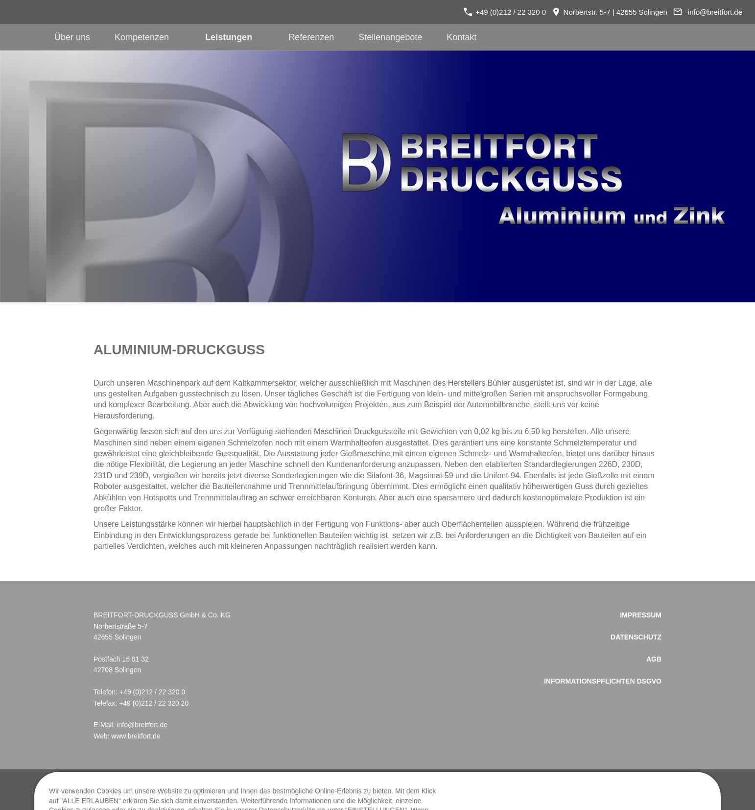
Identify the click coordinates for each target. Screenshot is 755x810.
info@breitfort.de (715, 12)
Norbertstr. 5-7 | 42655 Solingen (609, 12)
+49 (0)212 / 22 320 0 (505, 12)
